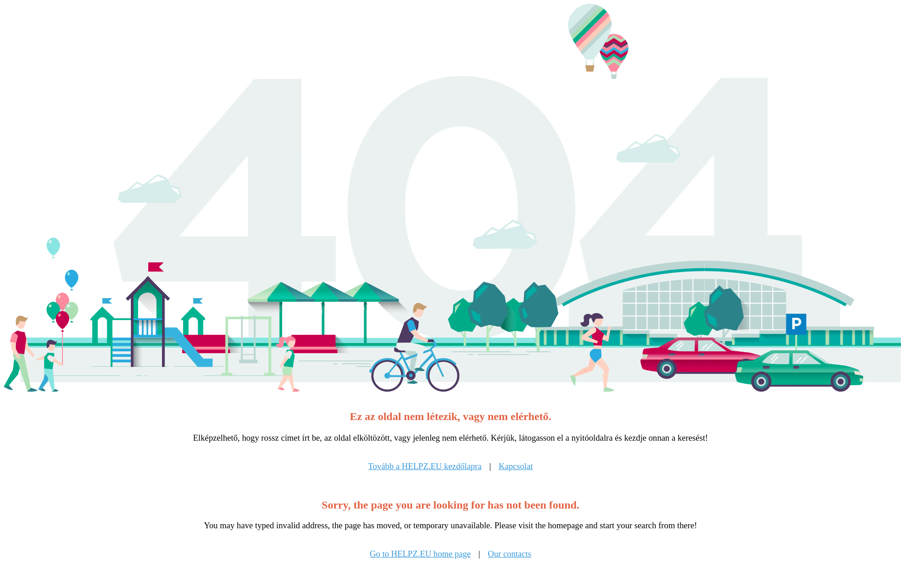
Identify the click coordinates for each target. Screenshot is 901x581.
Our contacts (509, 554)
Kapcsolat (516, 466)
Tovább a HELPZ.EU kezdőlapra (424, 466)
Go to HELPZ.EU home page (420, 554)
